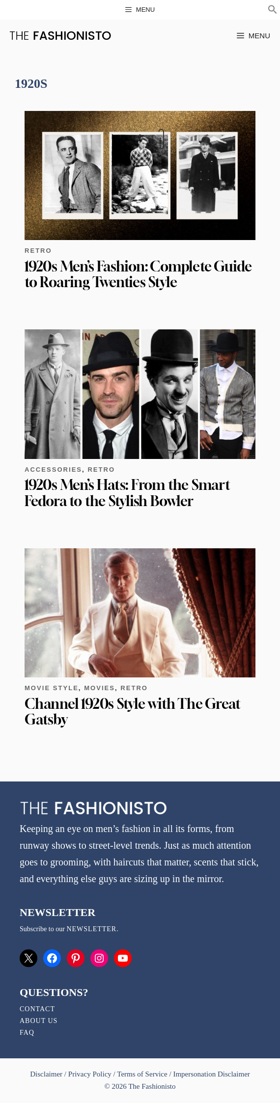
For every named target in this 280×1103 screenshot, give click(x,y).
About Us (38, 1020)
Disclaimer (47, 1074)
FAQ (27, 1032)
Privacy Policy (90, 1074)
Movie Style (52, 688)
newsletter (91, 929)
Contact (37, 1009)
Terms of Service (142, 1074)
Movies (99, 688)
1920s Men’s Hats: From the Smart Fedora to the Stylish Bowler (127, 493)
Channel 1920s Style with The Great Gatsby (132, 711)
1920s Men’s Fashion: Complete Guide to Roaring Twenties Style (138, 274)
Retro (38, 250)
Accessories (53, 469)
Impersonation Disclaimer (211, 1074)
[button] (273, 10)
